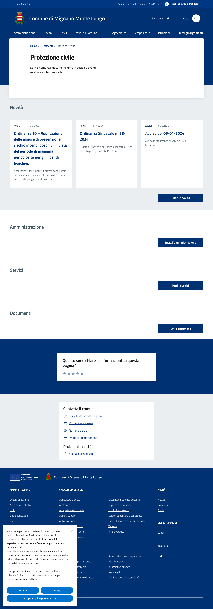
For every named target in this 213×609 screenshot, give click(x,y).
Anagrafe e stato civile (71, 510)
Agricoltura (119, 33)
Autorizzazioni (67, 521)
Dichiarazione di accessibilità (123, 577)
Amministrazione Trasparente (132, 4)
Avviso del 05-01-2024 (164, 133)
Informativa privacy (119, 567)
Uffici (12, 510)
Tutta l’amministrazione (180, 242)
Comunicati (164, 505)
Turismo (112, 526)
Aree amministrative (21, 505)
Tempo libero (142, 33)
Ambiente (64, 505)
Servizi (64, 33)
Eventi (161, 538)
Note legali (114, 572)
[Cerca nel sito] (196, 18)
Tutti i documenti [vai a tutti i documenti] (180, 328)
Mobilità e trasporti (118, 510)
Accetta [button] (57, 590)
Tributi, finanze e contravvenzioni (126, 521)
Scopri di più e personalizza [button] (40, 598)
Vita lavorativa (116, 532)
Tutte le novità (180, 198)
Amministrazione (24, 33)
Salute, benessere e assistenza (125, 516)
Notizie (161, 500)
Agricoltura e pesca (69, 500)
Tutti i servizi (180, 285)
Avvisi (17, 125)
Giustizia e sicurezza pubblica (124, 500)
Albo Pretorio (155, 4)
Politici (13, 521)
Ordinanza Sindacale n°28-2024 (102, 136)
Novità (47, 33)
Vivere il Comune (86, 33)
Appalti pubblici (67, 516)
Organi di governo (19, 500)
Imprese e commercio (120, 505)
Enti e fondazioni (19, 516)
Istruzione (164, 33)
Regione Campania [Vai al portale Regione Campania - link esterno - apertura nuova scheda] (22, 4)
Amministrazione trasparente (124, 556)
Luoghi (161, 533)
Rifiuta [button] (23, 590)
